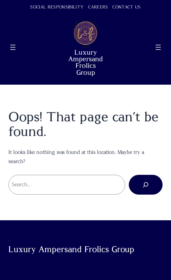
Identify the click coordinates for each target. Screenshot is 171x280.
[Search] (146, 185)
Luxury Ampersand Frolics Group (85, 62)
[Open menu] (12, 47)
